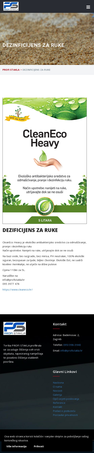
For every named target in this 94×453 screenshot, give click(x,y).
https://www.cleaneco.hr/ (18, 289)
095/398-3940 (72, 344)
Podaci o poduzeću (64, 411)
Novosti (57, 390)
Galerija (57, 394)
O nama (57, 386)
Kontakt (57, 406)
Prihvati (39, 446)
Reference (59, 402)
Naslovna (58, 382)
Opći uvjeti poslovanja (66, 398)
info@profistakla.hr (71, 350)
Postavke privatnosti (65, 415)
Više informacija (16, 446)
